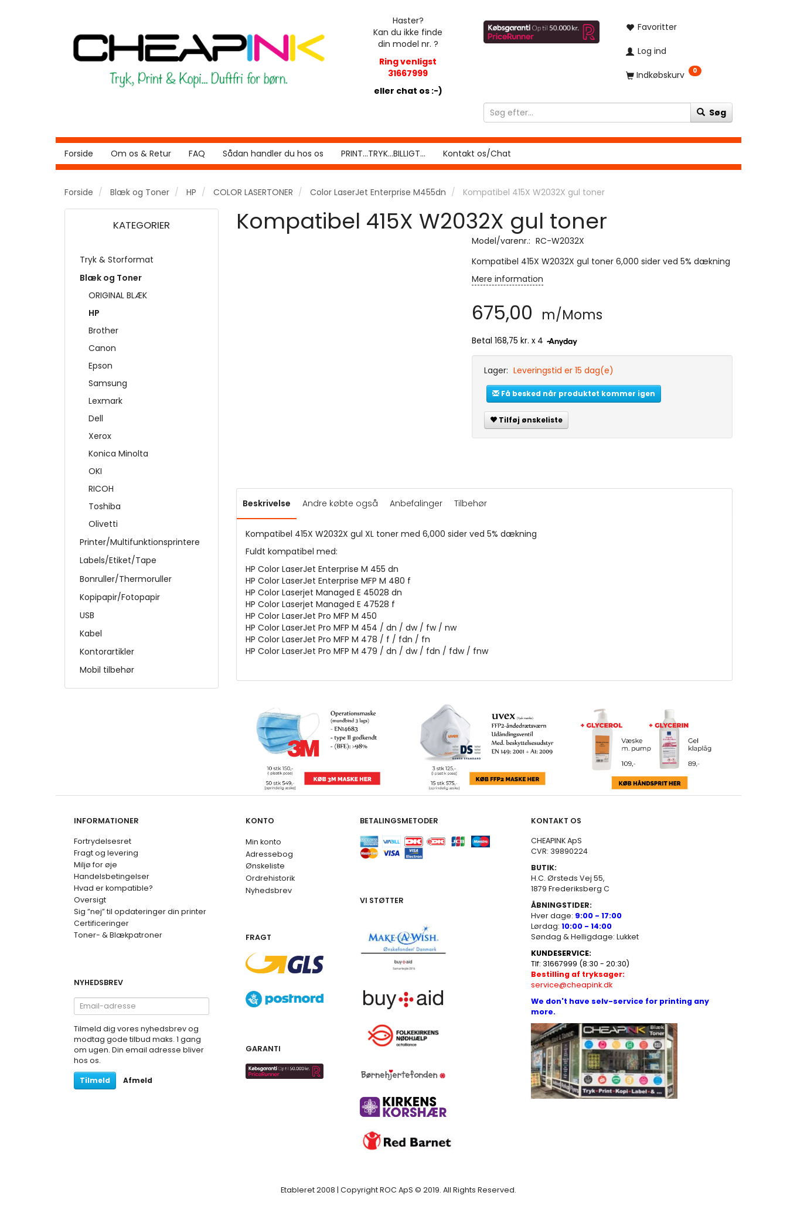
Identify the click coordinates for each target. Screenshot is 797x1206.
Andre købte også (340, 503)
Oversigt (90, 900)
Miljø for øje (95, 865)
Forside (78, 153)
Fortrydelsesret (102, 841)
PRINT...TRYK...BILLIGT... (383, 153)
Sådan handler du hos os (273, 153)
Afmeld (137, 1080)
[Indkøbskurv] (675, 75)
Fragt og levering (106, 853)
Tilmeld (95, 1080)
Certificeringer (101, 923)
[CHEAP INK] (198, 55)
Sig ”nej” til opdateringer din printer (140, 912)
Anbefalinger (416, 503)
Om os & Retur (141, 153)
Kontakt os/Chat (477, 153)
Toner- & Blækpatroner (118, 935)
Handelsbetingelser (111, 876)
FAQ (197, 153)
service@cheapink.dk (578, 979)
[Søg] (711, 112)
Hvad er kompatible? (113, 888)
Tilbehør (470, 503)
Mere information (507, 279)
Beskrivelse (267, 503)
